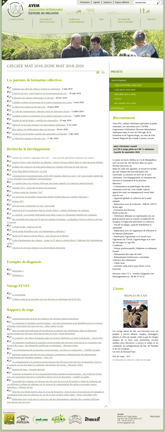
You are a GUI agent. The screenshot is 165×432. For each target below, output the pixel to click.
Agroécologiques (118, 80)
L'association (16, 19)
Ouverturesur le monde (125, 20)
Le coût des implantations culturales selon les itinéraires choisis (41, 111)
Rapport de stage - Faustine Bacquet (28, 369)
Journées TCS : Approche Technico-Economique (34, 187)
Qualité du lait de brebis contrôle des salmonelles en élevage (39, 134)
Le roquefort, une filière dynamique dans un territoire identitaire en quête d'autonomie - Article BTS (57, 338)
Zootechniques (117, 108)
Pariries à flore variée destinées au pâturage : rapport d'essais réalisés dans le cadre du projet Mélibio (57, 162)
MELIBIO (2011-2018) (125, 94)
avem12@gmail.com (126, 422)
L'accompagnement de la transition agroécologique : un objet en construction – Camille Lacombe (56, 350)
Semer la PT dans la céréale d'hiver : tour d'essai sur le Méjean (40, 235)
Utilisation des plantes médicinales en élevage (33, 98)
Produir (15, 166)
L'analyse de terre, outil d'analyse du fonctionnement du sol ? (39, 93)
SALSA (118, 98)
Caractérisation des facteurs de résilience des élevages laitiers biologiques (45, 318)
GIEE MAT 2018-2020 (124, 89)
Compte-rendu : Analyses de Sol (26, 226)
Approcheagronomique (77, 20)
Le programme (19, 294)
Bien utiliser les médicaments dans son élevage (33, 129)
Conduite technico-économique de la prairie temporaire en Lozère (42, 102)
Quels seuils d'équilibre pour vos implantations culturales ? (38, 231)
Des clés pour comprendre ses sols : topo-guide (33, 205)
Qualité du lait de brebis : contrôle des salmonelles (35, 120)
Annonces (107, 2)
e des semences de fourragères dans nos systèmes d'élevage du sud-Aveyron (53, 166)
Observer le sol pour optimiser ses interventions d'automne (38, 125)
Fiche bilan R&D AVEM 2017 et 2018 (29, 171)
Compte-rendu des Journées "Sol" (27, 192)
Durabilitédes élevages (47, 20)
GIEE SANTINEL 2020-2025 (128, 85)
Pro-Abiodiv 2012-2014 (125, 103)
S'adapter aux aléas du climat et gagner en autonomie (36, 89)
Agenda (96, 2)
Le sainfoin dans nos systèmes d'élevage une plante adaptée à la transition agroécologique (52, 183)
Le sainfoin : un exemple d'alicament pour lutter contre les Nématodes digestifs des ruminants (54, 214)
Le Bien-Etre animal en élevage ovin (28, 107)
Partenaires (84, 2)
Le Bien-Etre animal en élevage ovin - (29, 138)
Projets (151, 19)
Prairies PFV (18, 201)
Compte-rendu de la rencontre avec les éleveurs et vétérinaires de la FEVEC (46, 299)
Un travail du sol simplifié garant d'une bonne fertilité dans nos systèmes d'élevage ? (50, 196)
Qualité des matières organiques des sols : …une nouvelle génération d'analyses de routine (53, 157)
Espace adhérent (122, 2)
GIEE (101, 19)
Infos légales (155, 416)
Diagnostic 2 (18, 275)
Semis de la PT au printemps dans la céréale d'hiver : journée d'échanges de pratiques (50, 210)
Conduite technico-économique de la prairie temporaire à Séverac (42, 116)
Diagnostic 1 (18, 270)
